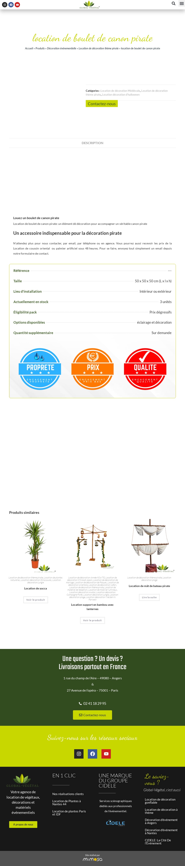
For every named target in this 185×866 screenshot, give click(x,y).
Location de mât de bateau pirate (149, 571)
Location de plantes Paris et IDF (69, 798)
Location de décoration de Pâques (91, 568)
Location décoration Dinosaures (36, 565)
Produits (40, 48)
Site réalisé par (92, 840)
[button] (181, 3)
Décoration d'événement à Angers (161, 806)
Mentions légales (56, 858)
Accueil (29, 48)
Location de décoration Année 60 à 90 (86, 563)
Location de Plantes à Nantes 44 (66, 788)
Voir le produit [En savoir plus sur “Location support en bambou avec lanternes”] (92, 606)
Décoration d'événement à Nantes (161, 817)
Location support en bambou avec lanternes (92, 592)
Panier (168, 858)
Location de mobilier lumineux (102, 575)
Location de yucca (35, 574)
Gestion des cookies (126, 858)
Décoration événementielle (61, 48)
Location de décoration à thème (161, 796)
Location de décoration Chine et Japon (92, 564)
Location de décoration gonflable (160, 786)
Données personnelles (96, 858)
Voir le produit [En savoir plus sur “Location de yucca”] (35, 585)
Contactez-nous (102, 103)
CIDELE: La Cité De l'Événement (158, 827)
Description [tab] (92, 128)
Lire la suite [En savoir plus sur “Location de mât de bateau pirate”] (149, 583)
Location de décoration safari (102, 570)
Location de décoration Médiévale (120, 90)
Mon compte (151, 858)
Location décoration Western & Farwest (101, 584)
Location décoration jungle (96, 580)
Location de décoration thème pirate (99, 48)
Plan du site (34, 858)
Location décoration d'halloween (121, 94)
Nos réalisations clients (68, 779)
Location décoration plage (156, 564)
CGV (75, 858)
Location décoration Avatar (82, 577)
